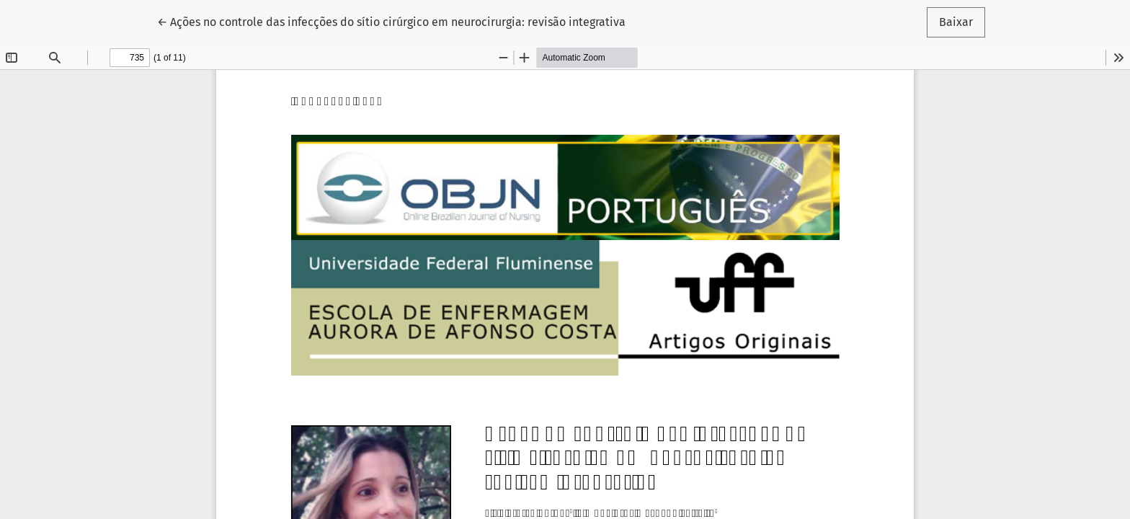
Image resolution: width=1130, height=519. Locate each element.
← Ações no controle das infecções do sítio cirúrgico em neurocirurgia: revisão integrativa (391, 21)
